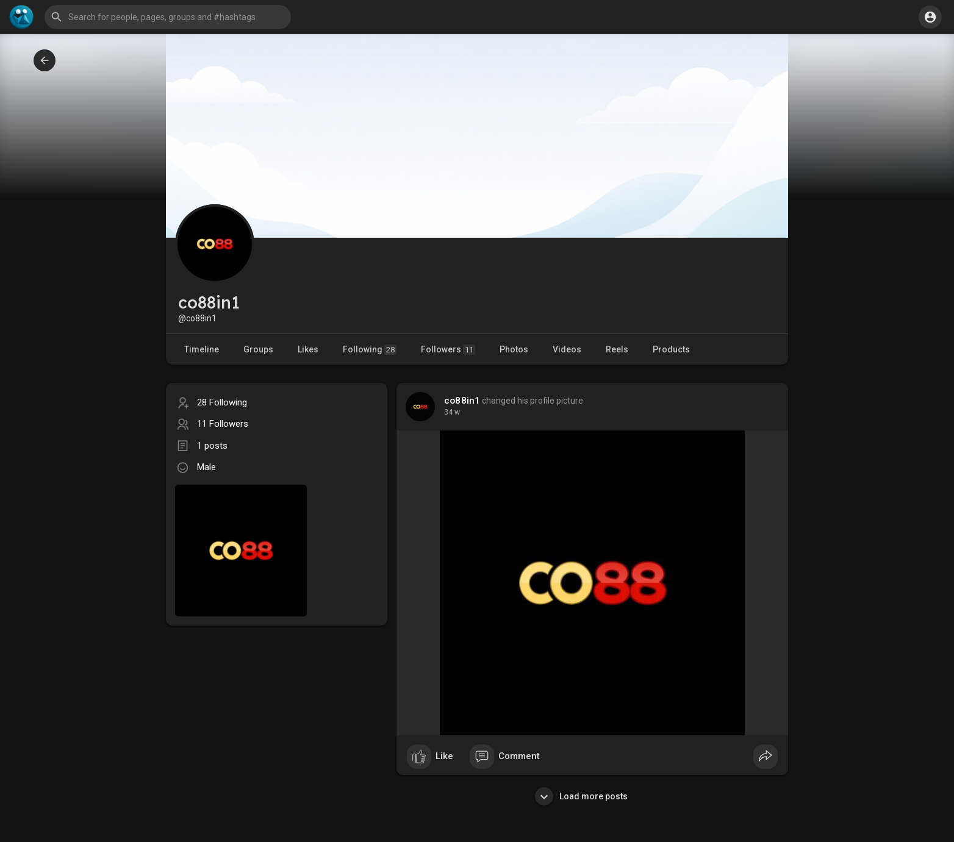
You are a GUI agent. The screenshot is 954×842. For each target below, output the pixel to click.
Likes (308, 349)
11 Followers (222, 423)
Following (369, 349)
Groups (258, 349)
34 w (452, 412)
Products (671, 349)
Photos (514, 349)
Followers (448, 349)
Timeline (201, 349)
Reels (617, 349)
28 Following (222, 402)
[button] (168, 17)
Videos (567, 349)
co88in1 (462, 400)
